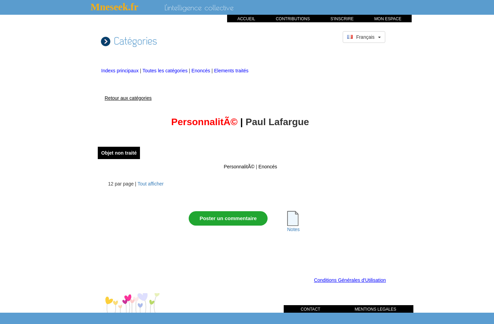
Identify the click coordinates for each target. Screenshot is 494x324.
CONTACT (310, 309)
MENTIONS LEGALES (375, 309)
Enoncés (201, 70)
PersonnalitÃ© (239, 166)
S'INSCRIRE (342, 18)
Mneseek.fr (114, 6)
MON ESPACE (387, 18)
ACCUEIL (246, 18)
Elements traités (231, 70)
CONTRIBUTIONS (293, 18)
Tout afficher (151, 184)
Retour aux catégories (128, 98)
